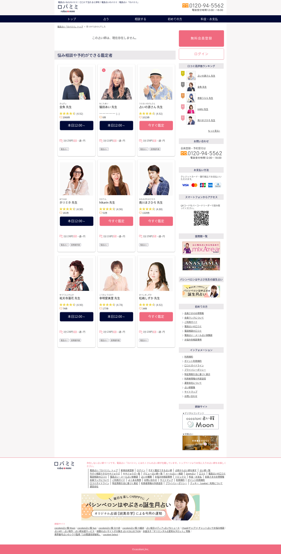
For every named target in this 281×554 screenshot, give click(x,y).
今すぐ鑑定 (156, 125)
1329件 (146, 213)
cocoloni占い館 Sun (86, 528)
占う (106, 19)
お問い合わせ (190, 396)
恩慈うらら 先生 (205, 98)
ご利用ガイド (190, 322)
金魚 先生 (65, 107)
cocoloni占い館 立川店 (109, 528)
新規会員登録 (127, 470)
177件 (106, 308)
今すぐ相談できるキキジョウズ (105, 473)
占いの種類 (146, 476)
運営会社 (94, 486)
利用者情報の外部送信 (195, 378)
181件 (66, 213)
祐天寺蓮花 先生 (69, 298)
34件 (144, 308)
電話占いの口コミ (193, 326)
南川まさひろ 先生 (151, 202)
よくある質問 (134, 480)
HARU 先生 (202, 109)
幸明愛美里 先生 (109, 298)
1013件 (146, 117)
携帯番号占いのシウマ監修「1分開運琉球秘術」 (77, 534)
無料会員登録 (201, 38)
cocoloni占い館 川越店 (133, 528)
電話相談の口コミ (193, 330)
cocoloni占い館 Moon (64, 528)
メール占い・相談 (174, 473)
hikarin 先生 (107, 202)
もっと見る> (214, 130)
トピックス (180, 476)
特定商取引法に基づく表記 (125, 483)
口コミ (202, 473)
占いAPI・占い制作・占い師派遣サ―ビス (74, 531)
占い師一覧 (205, 470)
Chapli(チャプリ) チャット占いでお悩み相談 (203, 528)
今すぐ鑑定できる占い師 (160, 470)
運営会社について (193, 383)
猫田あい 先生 (108, 107)
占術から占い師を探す (186, 470)
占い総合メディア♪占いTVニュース (163, 528)
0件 (104, 117)
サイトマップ (190, 391)
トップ (71, 19)
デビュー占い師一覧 (153, 473)
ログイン (201, 53)
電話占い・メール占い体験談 (198, 335)
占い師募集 (189, 387)
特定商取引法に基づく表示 (197, 374)
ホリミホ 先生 (68, 202)
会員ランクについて (194, 317)
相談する (140, 19)
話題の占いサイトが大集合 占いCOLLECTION (119, 531)
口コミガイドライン (194, 365)
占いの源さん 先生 (151, 107)
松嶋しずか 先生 (149, 298)
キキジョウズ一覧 (131, 473)
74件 (65, 308)
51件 (105, 213)
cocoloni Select (110, 534)
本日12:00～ (76, 125)
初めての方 (175, 19)
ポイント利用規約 (193, 361)
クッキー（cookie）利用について (206, 483)
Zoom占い (191, 473)
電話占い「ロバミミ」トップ (70, 26)
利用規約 (188, 356)
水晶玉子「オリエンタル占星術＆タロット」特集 (166, 531)
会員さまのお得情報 (194, 313)
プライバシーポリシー (195, 369)
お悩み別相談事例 (193, 339)
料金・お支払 (209, 19)
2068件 (66, 117)
